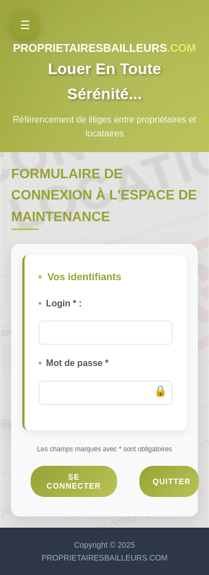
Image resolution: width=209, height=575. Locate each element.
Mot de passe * (77, 363)
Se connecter (74, 481)
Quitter (172, 481)
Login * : (64, 303)
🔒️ (160, 391)
